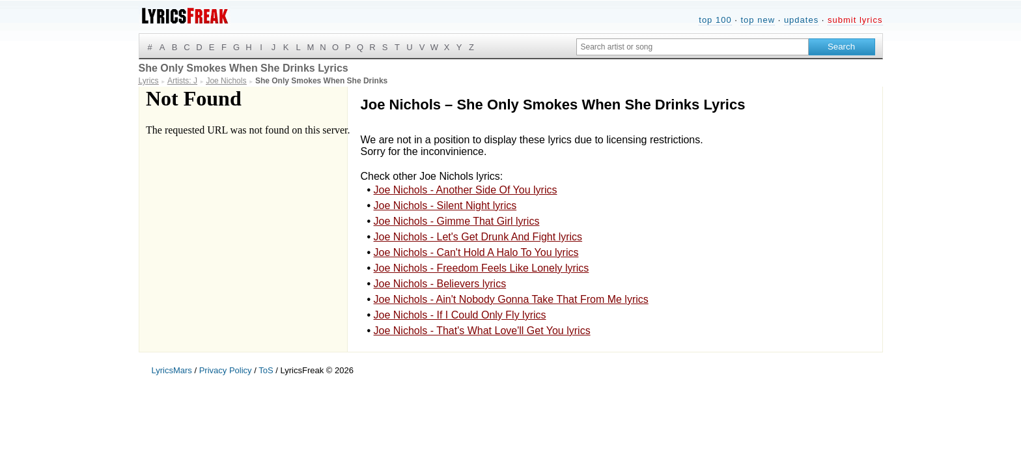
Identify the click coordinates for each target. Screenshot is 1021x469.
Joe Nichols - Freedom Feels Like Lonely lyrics (481, 268)
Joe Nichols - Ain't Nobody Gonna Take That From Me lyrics (511, 299)
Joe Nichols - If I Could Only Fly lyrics (460, 314)
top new (757, 20)
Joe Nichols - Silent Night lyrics (445, 205)
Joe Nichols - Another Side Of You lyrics (465, 189)
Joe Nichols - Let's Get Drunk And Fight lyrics (478, 236)
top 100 (715, 20)
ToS (266, 370)
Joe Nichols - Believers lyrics (440, 283)
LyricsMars (172, 370)
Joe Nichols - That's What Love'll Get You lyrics (482, 330)
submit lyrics (855, 20)
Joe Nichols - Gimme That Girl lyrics (457, 221)
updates (801, 20)
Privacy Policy (225, 370)
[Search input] (692, 46)
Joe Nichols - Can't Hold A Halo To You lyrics (476, 252)
